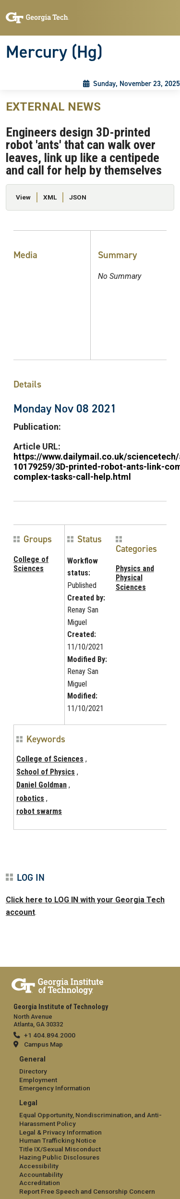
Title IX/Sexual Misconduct (60, 1149)
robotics (30, 798)
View (23, 197)
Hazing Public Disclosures (59, 1157)
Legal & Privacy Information (60, 1132)
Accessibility (39, 1166)
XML (50, 197)
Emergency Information (54, 1088)
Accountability (41, 1174)
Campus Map (43, 1044)
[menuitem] (90, 1074)
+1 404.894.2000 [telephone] (49, 1035)
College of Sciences (30, 564)
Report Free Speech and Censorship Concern (87, 1191)
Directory (33, 1071)
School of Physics (45, 771)
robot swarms (39, 811)
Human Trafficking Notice (57, 1140)
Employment (38, 1080)
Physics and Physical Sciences (135, 577)
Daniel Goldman (41, 784)
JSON (77, 197)
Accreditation (39, 1183)
